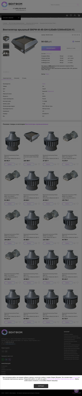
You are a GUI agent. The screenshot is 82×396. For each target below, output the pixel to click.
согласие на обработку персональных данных (60, 379)
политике (75, 377)
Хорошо (41, 386)
